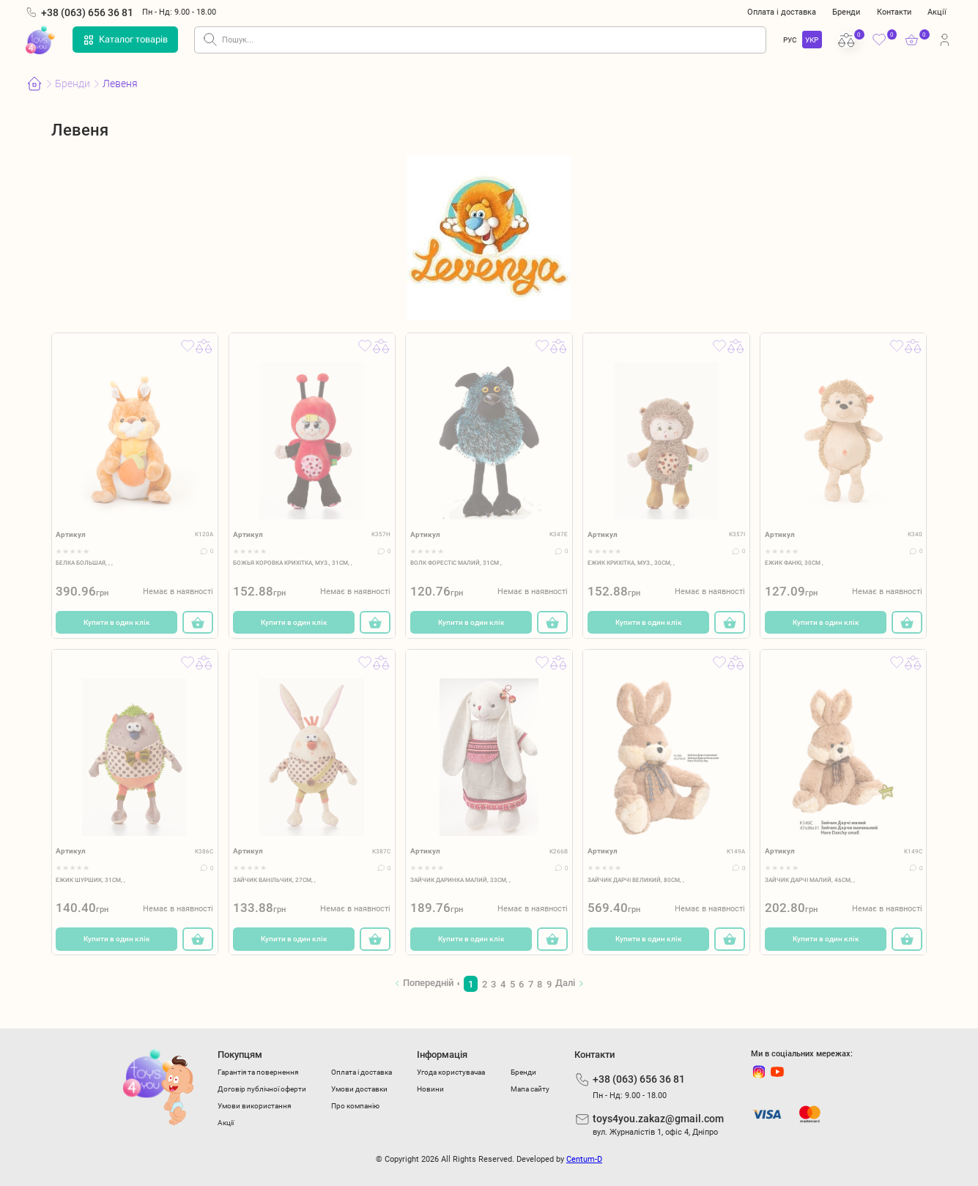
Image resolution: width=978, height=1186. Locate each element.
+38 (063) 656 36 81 (87, 12)
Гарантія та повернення (258, 1072)
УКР (811, 40)
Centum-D (584, 1159)
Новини (430, 1089)
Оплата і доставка (781, 11)
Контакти (894, 11)
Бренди (846, 11)
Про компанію (355, 1106)
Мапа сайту (530, 1089)
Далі (565, 982)
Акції (936, 11)
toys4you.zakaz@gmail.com (658, 1118)
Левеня (120, 83)
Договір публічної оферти (262, 1089)
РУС (790, 40)
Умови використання (254, 1106)
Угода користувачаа (451, 1072)
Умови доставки (359, 1089)
